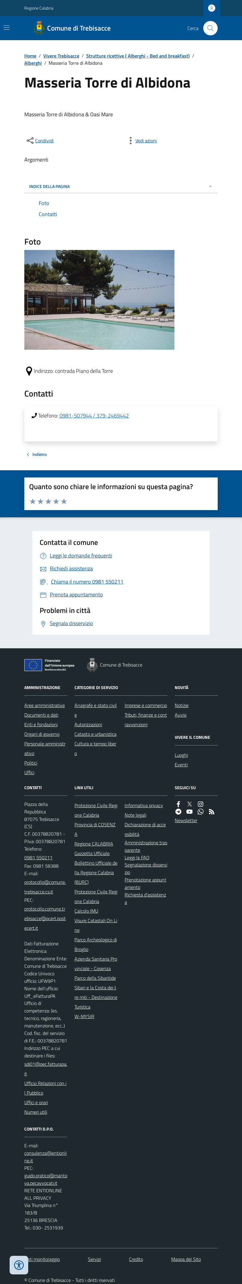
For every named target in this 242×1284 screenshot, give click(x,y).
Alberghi (33, 63)
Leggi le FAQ (137, 857)
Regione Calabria (38, 8)
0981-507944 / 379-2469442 (94, 416)
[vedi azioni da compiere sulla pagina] (141, 140)
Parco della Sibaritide (95, 978)
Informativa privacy (144, 805)
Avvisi (180, 714)
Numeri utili (35, 1112)
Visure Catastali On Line (95, 925)
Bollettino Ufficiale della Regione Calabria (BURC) (95, 872)
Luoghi (181, 755)
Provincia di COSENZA (95, 829)
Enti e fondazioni (41, 724)
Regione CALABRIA (93, 843)
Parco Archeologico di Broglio (95, 944)
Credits (136, 1259)
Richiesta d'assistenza (145, 898)
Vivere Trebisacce (61, 55)
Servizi (94, 1259)
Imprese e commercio (146, 705)
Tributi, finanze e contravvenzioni (146, 719)
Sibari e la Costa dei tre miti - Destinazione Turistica (95, 997)
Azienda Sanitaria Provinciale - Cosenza (95, 963)
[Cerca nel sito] (208, 28)
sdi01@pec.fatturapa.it (45, 1068)
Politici (30, 762)
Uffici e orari (36, 1102)
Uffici (29, 772)
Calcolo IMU (86, 910)
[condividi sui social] (39, 140)
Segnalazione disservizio (146, 868)
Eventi (181, 764)
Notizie (182, 705)
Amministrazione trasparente (146, 846)
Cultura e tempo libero (95, 748)
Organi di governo (41, 734)
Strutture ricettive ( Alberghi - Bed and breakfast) (138, 55)
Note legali (135, 815)
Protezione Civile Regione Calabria (95, 810)
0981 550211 (38, 857)
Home (30, 55)
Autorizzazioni (88, 724)
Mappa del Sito (186, 1259)
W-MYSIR (84, 1016)
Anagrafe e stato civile (95, 710)
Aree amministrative (44, 705)
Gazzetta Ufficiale (92, 853)
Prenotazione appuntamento (145, 883)
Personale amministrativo (44, 748)
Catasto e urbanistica (95, 734)
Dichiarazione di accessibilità (145, 829)
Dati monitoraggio (42, 1259)
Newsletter (186, 820)
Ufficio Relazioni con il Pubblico (45, 1088)
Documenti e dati (41, 714)
